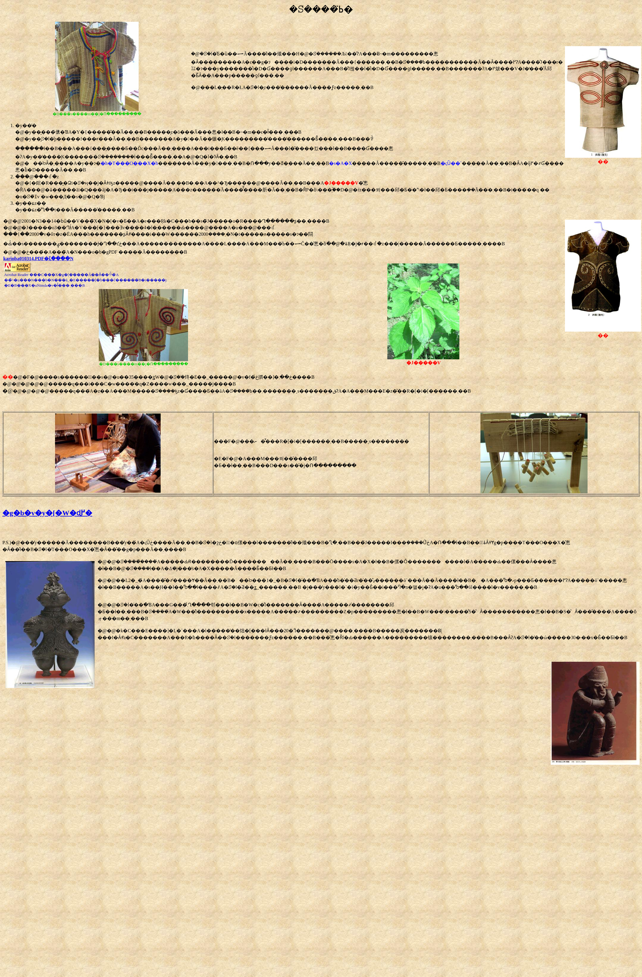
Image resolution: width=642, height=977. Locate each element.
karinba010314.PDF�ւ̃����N (38, 258)
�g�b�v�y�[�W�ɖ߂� (47, 513)
